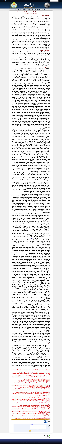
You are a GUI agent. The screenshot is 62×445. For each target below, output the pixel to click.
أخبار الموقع (34, 9)
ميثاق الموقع (38, 9)
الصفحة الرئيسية (44, 9)
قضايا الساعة (29, 9)
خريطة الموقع (20, 9)
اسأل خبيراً (24, 9)
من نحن (16, 9)
